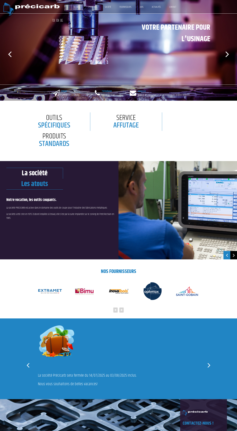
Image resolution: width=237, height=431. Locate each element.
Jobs (135, 7)
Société (101, 7)
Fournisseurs (119, 7)
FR (224, 5)
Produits (86, 7)
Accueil (70, 7)
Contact (165, 7)
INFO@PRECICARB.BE (70, 95)
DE (232, 5)
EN (228, 5)
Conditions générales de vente (51, 426)
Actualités (149, 7)
